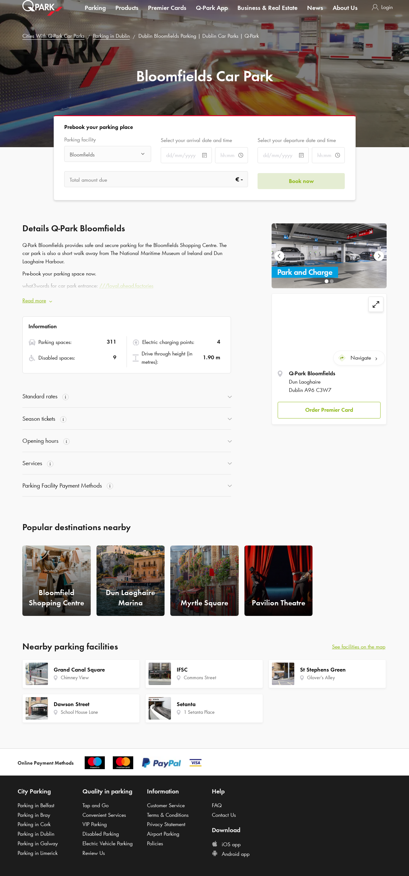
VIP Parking (94, 824)
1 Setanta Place (199, 712)
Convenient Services (104, 814)
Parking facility (80, 139)
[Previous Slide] (279, 256)
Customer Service (166, 805)
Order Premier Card (329, 408)
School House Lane (79, 712)
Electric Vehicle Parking (107, 843)
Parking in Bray (34, 814)
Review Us (93, 852)
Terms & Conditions (168, 814)
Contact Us (224, 814)
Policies (155, 843)
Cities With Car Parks (53, 35)
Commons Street (200, 677)
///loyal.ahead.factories (126, 285)
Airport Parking (163, 833)
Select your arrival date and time (196, 140)
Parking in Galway (38, 843)
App (212, 14)
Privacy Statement (166, 824)
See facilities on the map (358, 646)
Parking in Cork (34, 824)
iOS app (226, 844)
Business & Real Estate (267, 14)
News (315, 14)
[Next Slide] (379, 256)
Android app (231, 853)
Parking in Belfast (36, 805)
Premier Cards (167, 14)
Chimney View (75, 677)
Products (126, 14)
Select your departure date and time (297, 140)
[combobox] (107, 154)
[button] (329, 408)
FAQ (217, 805)
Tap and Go (95, 805)
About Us (345, 14)
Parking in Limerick (38, 852)
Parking (95, 14)
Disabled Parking (100, 833)
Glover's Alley (321, 677)
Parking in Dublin (111, 35)
